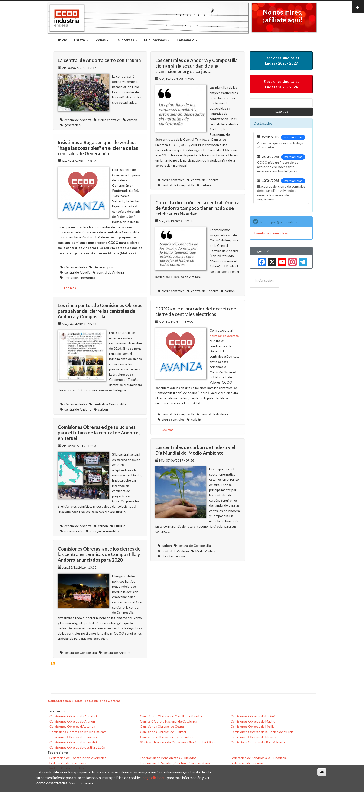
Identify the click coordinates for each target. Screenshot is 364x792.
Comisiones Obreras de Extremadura (166, 737)
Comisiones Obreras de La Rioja (253, 716)
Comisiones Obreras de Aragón (72, 721)
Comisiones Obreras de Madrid (253, 721)
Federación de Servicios (248, 763)
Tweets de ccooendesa (271, 233)
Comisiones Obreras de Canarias (73, 737)
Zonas (102, 40)
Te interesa (126, 40)
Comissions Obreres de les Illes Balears (78, 732)
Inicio (62, 40)
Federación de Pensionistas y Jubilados (168, 758)
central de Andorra (77, 120)
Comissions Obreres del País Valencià (258, 742)
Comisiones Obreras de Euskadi (163, 732)
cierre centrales (109, 120)
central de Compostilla (178, 185)
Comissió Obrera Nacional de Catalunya (168, 721)
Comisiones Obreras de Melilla (252, 726)
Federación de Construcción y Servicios (77, 758)
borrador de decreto (224, 336)
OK (321, 772)
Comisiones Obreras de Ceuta (162, 726)
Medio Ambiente (207, 551)
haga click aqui (154, 778)
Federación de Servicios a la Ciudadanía (259, 758)
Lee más (70, 288)
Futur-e (119, 526)
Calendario (187, 40)
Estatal (81, 40)
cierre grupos (103, 267)
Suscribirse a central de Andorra (53, 663)
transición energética (79, 278)
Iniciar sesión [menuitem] (264, 280)
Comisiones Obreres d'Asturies (72, 726)
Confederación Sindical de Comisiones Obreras (84, 701)
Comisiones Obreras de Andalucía (73, 716)
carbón (132, 120)
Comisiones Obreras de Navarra (253, 737)
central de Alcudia (77, 272)
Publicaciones (157, 40)
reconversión (73, 531)
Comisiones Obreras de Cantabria (73, 742)
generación (72, 125)
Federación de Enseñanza (67, 763)
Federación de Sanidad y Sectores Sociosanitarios (175, 763)
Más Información (81, 783)
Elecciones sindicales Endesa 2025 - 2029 (281, 60)
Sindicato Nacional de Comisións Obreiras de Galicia (177, 742)
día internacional (173, 556)
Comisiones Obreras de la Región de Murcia (262, 732)
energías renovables (104, 531)
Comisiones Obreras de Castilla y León (77, 747)
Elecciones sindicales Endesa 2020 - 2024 (281, 84)
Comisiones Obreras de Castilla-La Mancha (171, 716)
